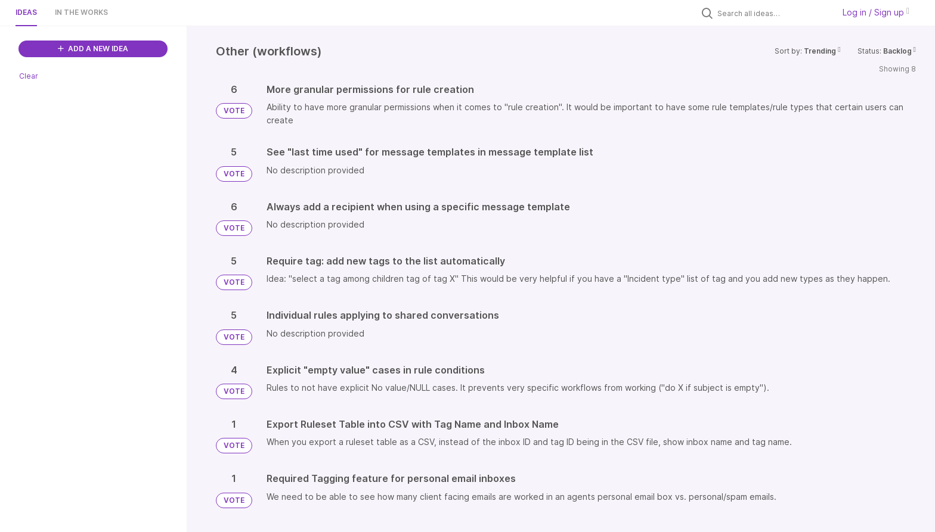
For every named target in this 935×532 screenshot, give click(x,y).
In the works (81, 12)
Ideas (26, 12)
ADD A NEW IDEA (93, 48)
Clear (28, 75)
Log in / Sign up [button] (876, 12)
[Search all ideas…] (773, 13)
